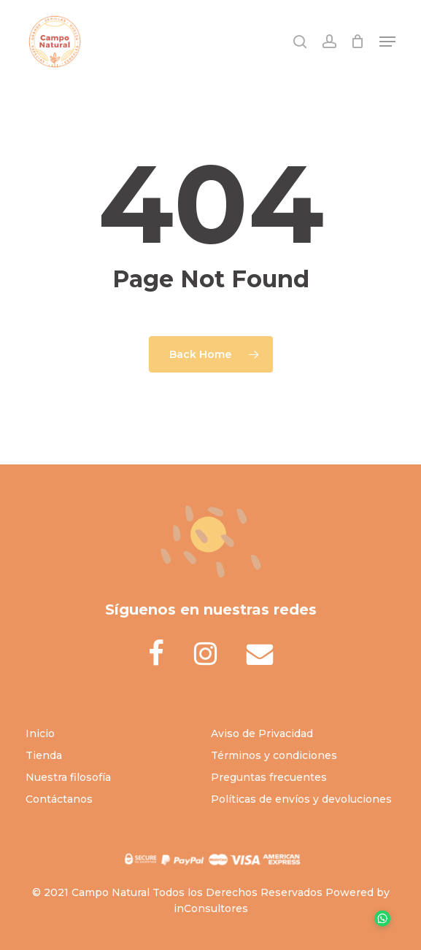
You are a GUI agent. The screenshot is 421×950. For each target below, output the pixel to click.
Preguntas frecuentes (269, 777)
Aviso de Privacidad (262, 733)
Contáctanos (59, 799)
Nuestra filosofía (68, 777)
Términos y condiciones (274, 755)
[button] (387, 41)
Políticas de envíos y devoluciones (301, 799)
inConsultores (211, 908)
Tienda (44, 755)
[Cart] (358, 41)
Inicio (40, 733)
